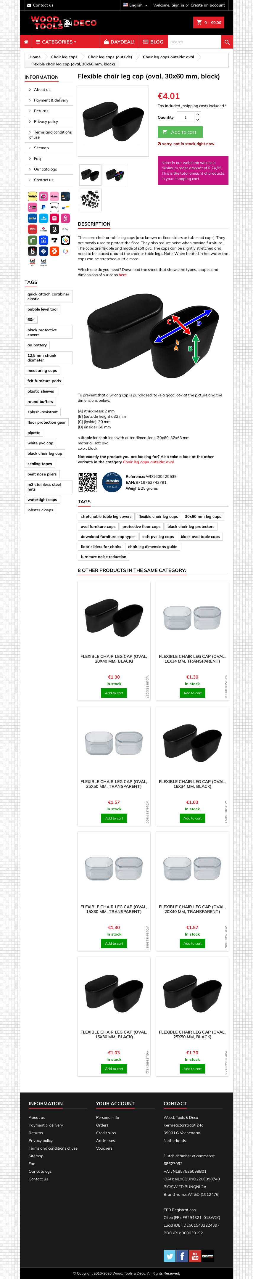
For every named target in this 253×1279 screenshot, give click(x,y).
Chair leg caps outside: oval (148, 461)
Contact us (43, 179)
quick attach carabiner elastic (48, 296)
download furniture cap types (108, 536)
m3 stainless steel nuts (44, 486)
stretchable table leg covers (106, 516)
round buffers (40, 401)
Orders (102, 1125)
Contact (175, 1103)
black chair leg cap (45, 453)
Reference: (135, 476)
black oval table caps (200, 536)
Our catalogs (45, 169)
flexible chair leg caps (158, 516)
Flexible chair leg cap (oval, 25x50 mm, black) (192, 1034)
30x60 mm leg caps (203, 516)
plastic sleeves (41, 391)
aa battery (37, 345)
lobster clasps (40, 509)
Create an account (208, 5)
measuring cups (42, 370)
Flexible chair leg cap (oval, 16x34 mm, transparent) (192, 659)
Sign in (178, 5)
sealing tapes (40, 463)
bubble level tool (42, 309)
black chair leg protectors (191, 526)
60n (31, 319)
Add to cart (179, 132)
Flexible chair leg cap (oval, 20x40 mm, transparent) (192, 909)
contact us (43, 5)
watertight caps (42, 499)
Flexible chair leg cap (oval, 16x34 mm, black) (192, 784)
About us (41, 89)
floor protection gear (47, 422)
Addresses (105, 1140)
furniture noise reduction (103, 556)
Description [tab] (94, 224)
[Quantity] (185, 117)
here (123, 274)
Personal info (107, 1117)
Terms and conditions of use (50, 134)
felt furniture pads (44, 380)
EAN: (130, 482)
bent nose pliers (42, 474)
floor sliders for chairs (101, 546)
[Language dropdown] (136, 5)
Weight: (133, 488)
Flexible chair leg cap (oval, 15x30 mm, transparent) (113, 909)
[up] (197, 114)
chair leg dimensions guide (152, 546)
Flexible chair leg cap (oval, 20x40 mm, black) (113, 659)
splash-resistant (43, 411)
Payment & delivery (50, 100)
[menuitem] (26, 41)
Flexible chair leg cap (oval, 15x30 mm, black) (113, 1034)
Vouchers (104, 1148)
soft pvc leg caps (158, 536)
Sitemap (41, 147)
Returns (40, 110)
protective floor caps (142, 526)
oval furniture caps (98, 526)
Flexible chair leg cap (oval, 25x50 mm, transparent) (113, 784)
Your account (115, 1103)
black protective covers (42, 332)
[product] (114, 617)
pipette (34, 432)
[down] (197, 120)
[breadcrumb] (34, 56)
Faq (37, 158)
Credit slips (106, 1132)
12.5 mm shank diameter (42, 357)
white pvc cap (40, 443)
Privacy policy (45, 121)
